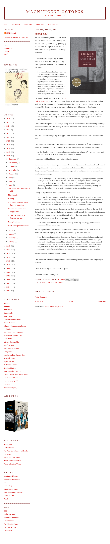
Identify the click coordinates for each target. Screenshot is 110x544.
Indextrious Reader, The (12, 335)
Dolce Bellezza (9, 323)
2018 (8, 148)
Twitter (6, 51)
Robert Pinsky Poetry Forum (14, 371)
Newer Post (39, 301)
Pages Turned (9, 361)
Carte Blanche (9, 448)
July (10, 177)
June (11, 181)
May (11, 185)
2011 (8, 261)
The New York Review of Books (16, 451)
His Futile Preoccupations (13, 332)
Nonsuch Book (9, 358)
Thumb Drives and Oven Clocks (16, 374)
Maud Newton (9, 345)
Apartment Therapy (11, 476)
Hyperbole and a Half (12, 479)
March (11, 234)
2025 (8, 122)
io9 (5, 482)
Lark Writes (8, 339)
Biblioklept (8, 310)
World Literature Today (12, 464)
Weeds (6, 499)
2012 (8, 257)
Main (5, 46)
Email (6, 54)
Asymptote (8, 444)
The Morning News (11, 524)
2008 (8, 272)
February (12, 238)
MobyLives (8, 352)
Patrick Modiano (55, 282)
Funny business (14, 222)
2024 (8, 126)
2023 (8, 130)
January (12, 241)
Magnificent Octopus (55, 12)
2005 (8, 283)
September (13, 170)
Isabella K (11, 33)
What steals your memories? (18, 225)
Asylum (6, 303)
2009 (8, 268)
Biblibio (7, 307)
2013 (8, 253)
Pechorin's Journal (10, 365)
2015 (8, 246)
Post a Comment (41, 297)
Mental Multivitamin (11, 348)
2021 (8, 137)
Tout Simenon (53, 24)
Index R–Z (40, 24)
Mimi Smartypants (10, 489)
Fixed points (12, 195)
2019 (8, 145)
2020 (8, 141)
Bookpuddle (8, 313)
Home (5, 24)
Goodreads (8, 48)
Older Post (102, 301)
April (11, 230)
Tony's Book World (11, 381)
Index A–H (16, 24)
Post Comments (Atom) (54, 306)
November (13, 163)
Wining (11, 199)
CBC (5, 511)
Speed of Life (9, 495)
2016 (8, 156)
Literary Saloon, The (11, 342)
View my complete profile (16, 37)
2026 (8, 118)
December (13, 159)
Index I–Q (28, 24)
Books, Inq (8, 316)
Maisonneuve (9, 521)
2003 (8, 291)
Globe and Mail (9, 514)
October (12, 166)
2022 (8, 133)
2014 (8, 250)
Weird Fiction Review (12, 457)
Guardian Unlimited (11, 517)
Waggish (7, 384)
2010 (8, 265)
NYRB (44, 282)
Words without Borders (12, 461)
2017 (8, 152)
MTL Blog (8, 486)
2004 (8, 287)
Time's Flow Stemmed (12, 378)
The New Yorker (10, 527)
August (12, 174)
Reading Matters (10, 368)
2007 (8, 276)
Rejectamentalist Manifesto (14, 492)
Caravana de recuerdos (12, 320)
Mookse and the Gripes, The (14, 355)
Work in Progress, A (11, 387)
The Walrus (8, 530)
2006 (8, 279)
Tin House (7, 454)
